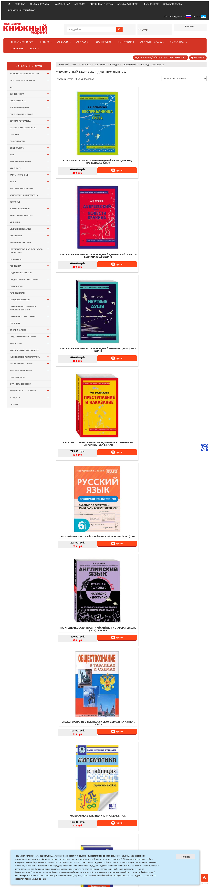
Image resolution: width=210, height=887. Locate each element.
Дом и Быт (29, 134)
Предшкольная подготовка (29, 279)
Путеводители (17, 293)
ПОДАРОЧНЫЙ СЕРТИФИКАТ (21, 10)
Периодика (29, 265)
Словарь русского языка (29, 316)
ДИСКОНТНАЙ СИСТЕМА (101, 4)
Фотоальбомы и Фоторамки (29, 350)
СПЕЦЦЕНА (29, 323)
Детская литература (29, 120)
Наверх (204, 879)
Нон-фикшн (29, 259)
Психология (29, 286)
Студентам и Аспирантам (29, 336)
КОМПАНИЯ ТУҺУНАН (40, 4)
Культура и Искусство (29, 215)
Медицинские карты (29, 228)
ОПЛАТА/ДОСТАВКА (172, 4)
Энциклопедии (29, 377)
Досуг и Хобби (29, 141)
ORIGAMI (29, 404)
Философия (29, 343)
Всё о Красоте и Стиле (29, 114)
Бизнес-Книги (29, 93)
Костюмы (15, 202)
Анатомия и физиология (29, 80)
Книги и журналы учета (29, 188)
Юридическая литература (29, 390)
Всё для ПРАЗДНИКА (29, 107)
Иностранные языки (29, 161)
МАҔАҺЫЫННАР (62, 4)
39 (142, 832)
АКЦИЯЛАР (79, 4)
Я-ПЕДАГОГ (29, 397)
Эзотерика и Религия (29, 370)
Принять (185, 856)
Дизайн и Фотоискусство (29, 127)
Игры (29, 154)
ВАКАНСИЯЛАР (151, 4)
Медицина (29, 222)
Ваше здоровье (29, 100)
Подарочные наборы (21, 273)
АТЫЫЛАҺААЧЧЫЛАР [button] (128, 4)
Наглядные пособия (29, 242)
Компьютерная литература (29, 195)
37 (128, 832)
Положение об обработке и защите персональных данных (116, 875)
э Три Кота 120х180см (20, 384)
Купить (91, 152)
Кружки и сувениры (29, 208)
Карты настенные (29, 174)
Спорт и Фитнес (29, 329)
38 (135, 832)
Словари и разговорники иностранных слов (29, 307)
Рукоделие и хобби (29, 299)
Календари (29, 168)
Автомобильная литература (29, 73)
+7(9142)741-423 (177, 57)
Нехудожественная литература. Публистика (29, 250)
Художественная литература (29, 356)
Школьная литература (29, 363)
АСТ (29, 87)
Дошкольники (29, 147)
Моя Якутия (29, 235)
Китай (29, 181)
